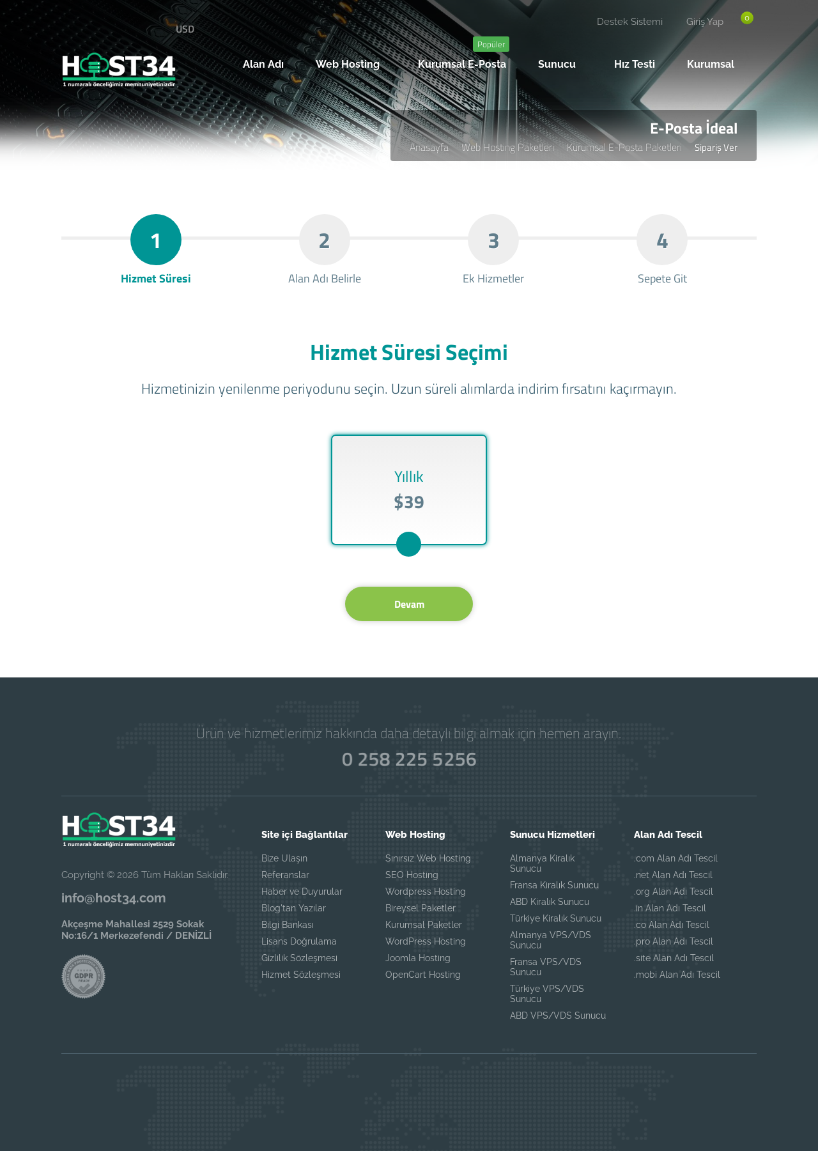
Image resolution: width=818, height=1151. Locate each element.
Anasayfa (429, 147)
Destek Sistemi (630, 21)
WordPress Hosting (425, 941)
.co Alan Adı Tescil (671, 925)
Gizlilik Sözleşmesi (299, 958)
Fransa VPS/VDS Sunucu (546, 967)
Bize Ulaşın (284, 858)
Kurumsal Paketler (423, 925)
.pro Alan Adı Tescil (673, 941)
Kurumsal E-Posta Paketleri (624, 147)
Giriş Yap (704, 21)
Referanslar (285, 875)
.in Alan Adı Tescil (670, 908)
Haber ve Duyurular (302, 891)
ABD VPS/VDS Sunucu (558, 1015)
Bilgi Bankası (287, 925)
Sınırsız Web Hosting (428, 858)
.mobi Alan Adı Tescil (677, 974)
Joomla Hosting (418, 958)
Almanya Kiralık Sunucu (542, 863)
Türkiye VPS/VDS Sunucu (547, 994)
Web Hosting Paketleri (507, 147)
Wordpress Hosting (425, 891)
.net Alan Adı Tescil (673, 875)
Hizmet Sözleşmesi (301, 974)
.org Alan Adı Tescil (673, 891)
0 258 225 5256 (409, 759)
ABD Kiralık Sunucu (549, 902)
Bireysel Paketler (420, 908)
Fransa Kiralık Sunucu (554, 885)
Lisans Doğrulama (299, 941)
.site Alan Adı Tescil (674, 958)
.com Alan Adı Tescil (676, 858)
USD (185, 28)
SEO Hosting (411, 875)
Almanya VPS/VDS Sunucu (550, 940)
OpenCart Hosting (423, 974)
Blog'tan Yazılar (293, 908)
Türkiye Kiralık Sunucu (555, 918)
